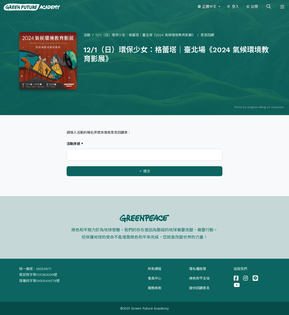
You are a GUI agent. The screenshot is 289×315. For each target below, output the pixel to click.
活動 (87, 35)
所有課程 (154, 269)
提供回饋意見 (199, 288)
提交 (144, 171)
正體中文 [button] (207, 7)
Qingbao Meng (256, 107)
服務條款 (154, 288)
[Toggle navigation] (282, 7)
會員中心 (154, 278)
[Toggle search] (268, 7)
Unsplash (277, 107)
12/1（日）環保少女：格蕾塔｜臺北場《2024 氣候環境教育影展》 (145, 35)
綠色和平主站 (199, 278)
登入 (233, 7)
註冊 (252, 7)
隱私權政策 (197, 269)
